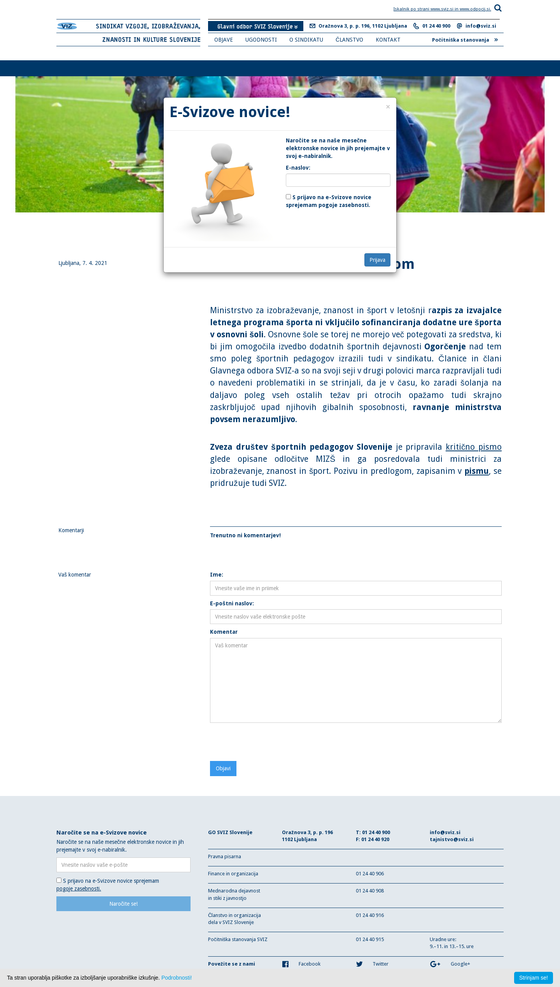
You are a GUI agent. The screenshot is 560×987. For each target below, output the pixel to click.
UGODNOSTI (261, 40)
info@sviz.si (481, 26)
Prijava (377, 260)
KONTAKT (388, 40)
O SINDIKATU (306, 40)
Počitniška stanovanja (465, 39)
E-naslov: (298, 168)
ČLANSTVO (349, 40)
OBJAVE (223, 40)
